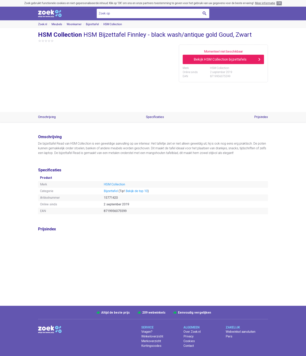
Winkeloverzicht (152, 336)
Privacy (188, 336)
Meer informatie (265, 3)
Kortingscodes (151, 346)
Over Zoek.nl (192, 332)
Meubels (57, 24)
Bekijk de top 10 (137, 191)
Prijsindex (261, 117)
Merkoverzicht (151, 341)
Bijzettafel (92, 24)
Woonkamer (74, 24)
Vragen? (146, 332)
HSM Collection (112, 24)
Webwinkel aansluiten (240, 332)
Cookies (189, 341)
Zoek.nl (42, 24)
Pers (229, 336)
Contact (188, 346)
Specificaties (155, 117)
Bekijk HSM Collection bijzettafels (220, 59)
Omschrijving (47, 117)
